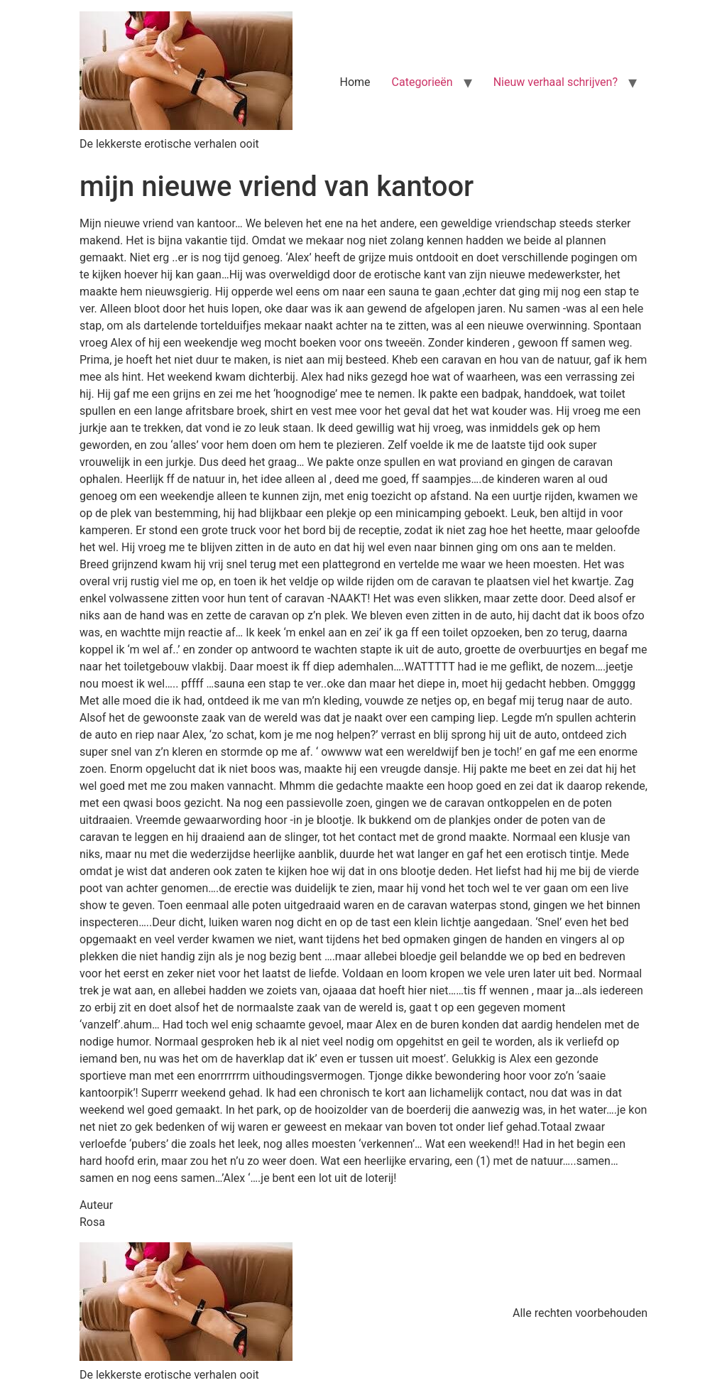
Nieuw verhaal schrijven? (555, 82)
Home (355, 82)
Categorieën (422, 82)
